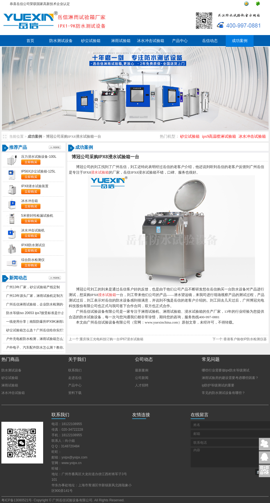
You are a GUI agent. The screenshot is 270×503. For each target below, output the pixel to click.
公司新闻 (141, 378)
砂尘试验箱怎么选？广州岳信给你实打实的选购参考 (44, 330)
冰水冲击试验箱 (150, 41)
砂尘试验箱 (90, 41)
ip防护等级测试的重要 (218, 385)
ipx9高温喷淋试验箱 (219, 136)
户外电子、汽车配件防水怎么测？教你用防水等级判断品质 (49, 347)
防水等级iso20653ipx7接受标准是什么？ (37, 313)
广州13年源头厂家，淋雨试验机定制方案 (36, 296)
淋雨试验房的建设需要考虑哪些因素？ (230, 378)
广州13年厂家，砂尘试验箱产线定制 (33, 287)
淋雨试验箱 (121, 41)
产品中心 (180, 41)
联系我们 (75, 370)
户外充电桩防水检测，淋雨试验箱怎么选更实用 (41, 339)
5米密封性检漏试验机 (37, 216)
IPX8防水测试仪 (33, 245)
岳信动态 (210, 41)
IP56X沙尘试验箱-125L (38, 171)
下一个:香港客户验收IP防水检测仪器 (239, 339)
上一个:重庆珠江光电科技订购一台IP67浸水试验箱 (106, 339)
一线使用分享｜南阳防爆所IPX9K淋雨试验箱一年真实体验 (49, 322)
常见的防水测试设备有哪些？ (223, 393)
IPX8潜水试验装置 (34, 186)
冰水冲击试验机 (33, 230)
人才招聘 (141, 385)
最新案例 (141, 370)
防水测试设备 (61, 41)
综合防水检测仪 (33, 260)
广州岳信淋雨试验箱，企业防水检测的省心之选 (41, 304)
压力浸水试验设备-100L (39, 157)
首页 (30, 41)
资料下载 (75, 393)
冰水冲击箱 (29, 201)
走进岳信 (75, 378)
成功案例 (239, 41)
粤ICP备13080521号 (16, 500)
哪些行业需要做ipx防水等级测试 (225, 370)
